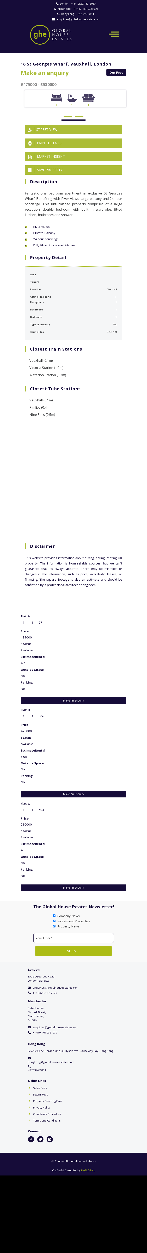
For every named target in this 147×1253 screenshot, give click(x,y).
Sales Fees (40, 1088)
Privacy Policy (41, 1107)
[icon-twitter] (40, 1139)
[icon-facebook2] (31, 1139)
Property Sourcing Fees (47, 1101)
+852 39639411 (85, 14)
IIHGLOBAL (87, 1170)
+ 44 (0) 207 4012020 (83, 3)
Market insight (46, 156)
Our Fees (116, 72)
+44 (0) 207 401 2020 (45, 993)
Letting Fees (40, 1094)
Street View (42, 129)
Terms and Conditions (47, 1120)
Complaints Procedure (47, 1114)
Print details (44, 143)
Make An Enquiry (73, 700)
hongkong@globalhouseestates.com (51, 1062)
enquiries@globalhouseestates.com (78, 19)
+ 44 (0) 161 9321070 (86, 9)
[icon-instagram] (50, 1139)
